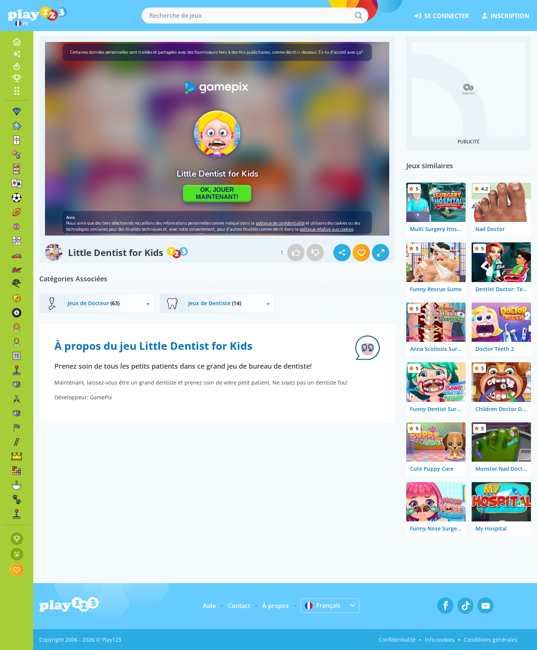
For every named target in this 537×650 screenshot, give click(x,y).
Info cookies (440, 639)
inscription (505, 16)
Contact (239, 606)
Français (322, 605)
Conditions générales (490, 639)
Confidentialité (397, 639)
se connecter (442, 16)
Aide (209, 606)
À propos (275, 606)
